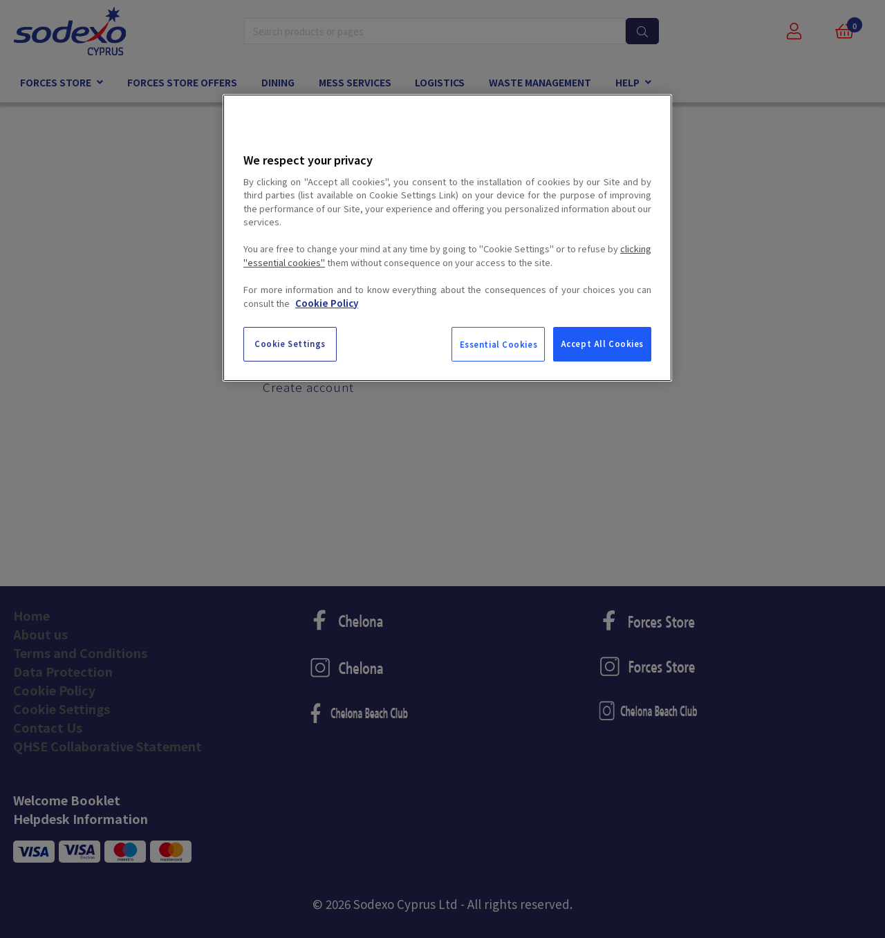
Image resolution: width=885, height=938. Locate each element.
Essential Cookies (499, 344)
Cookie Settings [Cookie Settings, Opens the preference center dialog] (290, 343)
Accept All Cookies (602, 343)
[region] (447, 238)
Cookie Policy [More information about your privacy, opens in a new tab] (326, 303)
